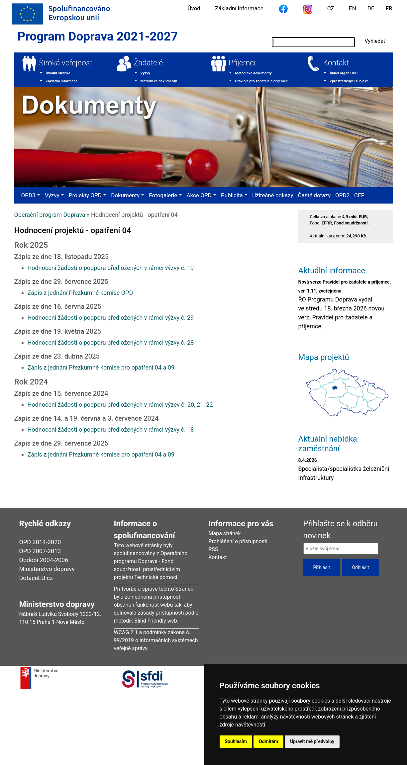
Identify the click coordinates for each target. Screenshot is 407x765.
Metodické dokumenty (159, 81)
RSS (213, 549)
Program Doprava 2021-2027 (98, 36)
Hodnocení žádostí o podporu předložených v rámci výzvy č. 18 (111, 429)
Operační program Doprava (49, 214)
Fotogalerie (163, 195)
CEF (359, 195)
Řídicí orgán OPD (344, 73)
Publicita (232, 195)
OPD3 (28, 195)
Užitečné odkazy (272, 195)
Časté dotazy (314, 195)
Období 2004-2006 (43, 559)
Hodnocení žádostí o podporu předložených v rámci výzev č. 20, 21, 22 (120, 404)
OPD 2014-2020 (40, 542)
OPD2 (342, 195)
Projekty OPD (85, 195)
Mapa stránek (225, 533)
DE (370, 8)
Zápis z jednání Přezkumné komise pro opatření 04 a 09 (101, 367)
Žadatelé (148, 62)
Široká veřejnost (65, 62)
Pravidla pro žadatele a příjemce (261, 81)
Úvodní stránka (58, 73)
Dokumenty (125, 195)
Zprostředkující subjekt (349, 81)
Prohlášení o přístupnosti (238, 541)
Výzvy (145, 73)
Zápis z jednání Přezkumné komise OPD (80, 292)
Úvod (194, 8)
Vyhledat (375, 41)
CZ (330, 8)
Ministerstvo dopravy (47, 568)
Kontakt (336, 62)
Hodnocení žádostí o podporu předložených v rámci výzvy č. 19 (111, 267)
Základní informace (239, 8)
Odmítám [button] (268, 741)
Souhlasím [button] (236, 741)
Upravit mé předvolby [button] (312, 741)
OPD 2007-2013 (40, 551)
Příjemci (242, 62)
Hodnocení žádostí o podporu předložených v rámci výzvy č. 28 (111, 342)
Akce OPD (199, 195)
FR (389, 8)
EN (352, 8)
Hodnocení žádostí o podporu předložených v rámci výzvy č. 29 (111, 317)
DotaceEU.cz (36, 577)
